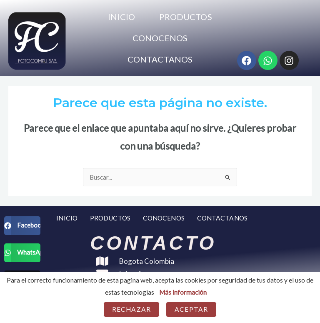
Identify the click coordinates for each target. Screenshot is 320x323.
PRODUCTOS (185, 17)
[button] (22, 225)
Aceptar (191, 309)
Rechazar (131, 309)
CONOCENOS (160, 38)
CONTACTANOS (160, 59)
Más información (183, 292)
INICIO (121, 17)
